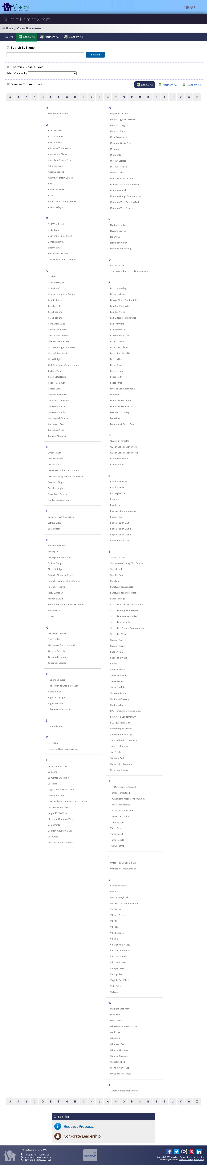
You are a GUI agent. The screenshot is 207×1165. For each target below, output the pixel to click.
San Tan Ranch (117, 575)
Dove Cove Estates (57, 494)
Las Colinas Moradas (58, 807)
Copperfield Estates (57, 394)
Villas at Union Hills (120, 950)
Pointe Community (119, 412)
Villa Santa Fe (117, 933)
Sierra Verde (116, 681)
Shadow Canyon (118, 640)
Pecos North (116, 377)
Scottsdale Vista (118, 634)
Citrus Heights (55, 359)
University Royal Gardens (123, 868)
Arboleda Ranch (56, 166)
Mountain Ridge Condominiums (126, 196)
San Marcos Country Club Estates (126, 563)
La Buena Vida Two (57, 766)
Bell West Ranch (56, 224)
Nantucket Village (119, 225)
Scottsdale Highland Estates (124, 610)
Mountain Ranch (118, 190)
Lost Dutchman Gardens (60, 842)
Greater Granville (57, 651)
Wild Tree (115, 1032)
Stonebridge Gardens (121, 728)
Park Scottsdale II (118, 329)
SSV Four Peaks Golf (120, 722)
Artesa (51, 183)
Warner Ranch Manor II (121, 1008)
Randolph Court (118, 493)
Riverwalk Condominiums (123, 511)
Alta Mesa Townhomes (59, 148)
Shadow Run (116, 652)
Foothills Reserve (56, 587)
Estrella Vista (54, 523)
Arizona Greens (56, 172)
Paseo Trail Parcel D (120, 353)
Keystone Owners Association (63, 749)
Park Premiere (117, 323)
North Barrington (118, 242)
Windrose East (117, 1044)
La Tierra (52, 783)
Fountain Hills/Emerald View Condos (66, 604)
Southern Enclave (119, 705)
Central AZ (26, 36)
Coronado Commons (58, 400)
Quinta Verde (117, 464)
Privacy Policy (198, 1159)
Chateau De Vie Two (58, 341)
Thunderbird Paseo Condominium (127, 798)
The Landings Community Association (67, 801)
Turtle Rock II (116, 834)
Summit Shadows (119, 746)
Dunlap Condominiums (59, 500)
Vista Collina (116, 986)
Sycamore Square (119, 770)
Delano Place (54, 464)
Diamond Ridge (56, 482)
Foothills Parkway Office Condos (64, 581)
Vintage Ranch (117, 974)
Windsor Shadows (119, 1056)
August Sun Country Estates (62, 201)
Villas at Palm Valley (120, 944)
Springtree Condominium (123, 717)
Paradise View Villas (120, 306)
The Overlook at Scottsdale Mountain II (130, 271)
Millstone (114, 149)
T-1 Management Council (123, 787)
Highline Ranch (55, 703)
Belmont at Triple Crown (60, 236)
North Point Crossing (120, 248)
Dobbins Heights (56, 488)
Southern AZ (73, 36)
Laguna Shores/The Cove (61, 789)
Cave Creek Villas (56, 323)
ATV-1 (51, 195)
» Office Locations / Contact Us (34, 1150)
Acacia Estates (55, 130)
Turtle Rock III (117, 840)
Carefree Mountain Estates (61, 294)
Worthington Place (119, 1067)
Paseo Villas (116, 359)
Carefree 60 (54, 288)
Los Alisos (53, 836)
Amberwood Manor (57, 154)
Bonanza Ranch (56, 241)
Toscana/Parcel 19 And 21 (122, 810)
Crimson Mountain (57, 436)
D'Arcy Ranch (54, 452)
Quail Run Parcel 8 (119, 441)
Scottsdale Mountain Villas (123, 616)
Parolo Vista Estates (120, 335)
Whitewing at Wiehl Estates (124, 1026)
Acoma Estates (55, 136)
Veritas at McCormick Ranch (124, 903)
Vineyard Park (117, 968)
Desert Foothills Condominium (63, 470)
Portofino (115, 418)
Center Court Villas (57, 329)
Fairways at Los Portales (59, 557)
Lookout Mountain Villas (60, 830)
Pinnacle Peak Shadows (121, 406)
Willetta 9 (115, 1038)
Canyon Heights (56, 282)
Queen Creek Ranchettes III (124, 452)
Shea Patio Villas (118, 657)
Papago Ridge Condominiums (125, 300)
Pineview (114, 394)
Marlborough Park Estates (122, 119)
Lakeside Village (56, 795)
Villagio (114, 938)
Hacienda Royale (56, 680)
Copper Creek (54, 388)
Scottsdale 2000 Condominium (126, 604)
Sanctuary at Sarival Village (124, 592)
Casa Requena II (56, 317)
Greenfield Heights (57, 657)
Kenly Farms (54, 743)
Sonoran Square (118, 693)
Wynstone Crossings (120, 1073)
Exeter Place (54, 528)
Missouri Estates (118, 160)
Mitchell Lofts (117, 172)
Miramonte (115, 155)
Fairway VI (53, 551)
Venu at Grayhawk (119, 897)
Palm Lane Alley (118, 288)
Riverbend (115, 505)
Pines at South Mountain (122, 388)
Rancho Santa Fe (118, 481)
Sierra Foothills (117, 669)
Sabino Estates (117, 557)
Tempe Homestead (120, 793)
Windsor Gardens (119, 1050)
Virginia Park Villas (119, 980)
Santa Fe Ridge (117, 598)
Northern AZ (49, 36)
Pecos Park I (116, 382)
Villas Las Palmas (118, 956)
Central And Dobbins (58, 335)
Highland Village (56, 697)
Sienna (113, 663)
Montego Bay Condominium (124, 184)
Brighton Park (54, 247)
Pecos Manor (116, 371)
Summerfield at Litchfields (123, 740)
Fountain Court (55, 598)
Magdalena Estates (119, 113)
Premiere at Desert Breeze (123, 424)
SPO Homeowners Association (125, 711)
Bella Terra (53, 230)
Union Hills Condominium (123, 862)
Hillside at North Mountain (61, 709)
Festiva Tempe (55, 563)
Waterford (115, 1014)
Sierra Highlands (118, 675)
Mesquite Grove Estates (122, 143)
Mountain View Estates (121, 208)
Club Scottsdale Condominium (63, 365)
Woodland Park (117, 1062)
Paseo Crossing (117, 341)
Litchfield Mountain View (60, 819)
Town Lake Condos (119, 816)
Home (9, 28)
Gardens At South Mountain (62, 645)
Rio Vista (114, 499)
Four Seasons (54, 610)
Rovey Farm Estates (120, 540)
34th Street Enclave (58, 113)
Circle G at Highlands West (61, 347)
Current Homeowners (29, 28)
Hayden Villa (54, 691)
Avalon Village (55, 207)
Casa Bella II (54, 306)
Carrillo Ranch (55, 300)
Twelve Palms (117, 846)
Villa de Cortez (117, 915)
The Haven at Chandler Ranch (63, 685)
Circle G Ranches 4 (57, 353)
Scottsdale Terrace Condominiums (127, 628)
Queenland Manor (119, 458)
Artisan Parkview (56, 189)
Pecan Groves (117, 365)
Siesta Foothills (117, 687)
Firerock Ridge (55, 569)
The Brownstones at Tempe (62, 259)
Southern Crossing (119, 699)
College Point (55, 371)
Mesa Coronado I (118, 137)
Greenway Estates (57, 663)
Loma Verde (54, 825)
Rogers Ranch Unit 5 (120, 534)
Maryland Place (117, 131)
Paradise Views (117, 312)
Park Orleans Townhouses (123, 317)
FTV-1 (51, 616)
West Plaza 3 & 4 (118, 1020)
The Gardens (54, 639)
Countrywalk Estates (58, 418)
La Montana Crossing (58, 777)
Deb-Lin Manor (55, 458)
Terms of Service (186, 1159)
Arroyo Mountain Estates (60, 177)
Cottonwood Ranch (57, 406)
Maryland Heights (119, 125)
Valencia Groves (118, 885)
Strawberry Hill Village (121, 734)
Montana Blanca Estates (122, 178)
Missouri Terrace (118, 166)
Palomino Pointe (118, 294)
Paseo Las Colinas (119, 347)
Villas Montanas (118, 962)
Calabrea (52, 276)
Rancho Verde (117, 487)
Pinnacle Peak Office (120, 400)
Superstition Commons (121, 764)
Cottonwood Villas (57, 412)
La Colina (52, 772)
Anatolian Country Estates (61, 160)
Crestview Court (56, 430)
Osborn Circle (117, 265)
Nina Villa (115, 237)
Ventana (114, 891)
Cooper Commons (57, 382)
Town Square (117, 822)
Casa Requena (55, 312)
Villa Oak (114, 927)
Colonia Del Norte (57, 377)
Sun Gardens (116, 752)
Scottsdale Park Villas (120, 622)
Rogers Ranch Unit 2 (120, 528)
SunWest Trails (117, 758)
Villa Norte (115, 921)
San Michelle (116, 569)
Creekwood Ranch (57, 424)
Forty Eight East (55, 592)
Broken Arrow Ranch (58, 253)
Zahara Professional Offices (124, 1090)
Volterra (114, 992)
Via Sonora (115, 909)
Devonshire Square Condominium (65, 476)
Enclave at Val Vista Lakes (61, 517)
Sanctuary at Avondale (121, 587)
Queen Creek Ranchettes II (123, 446)
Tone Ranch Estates (120, 804)
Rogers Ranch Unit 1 (120, 523)
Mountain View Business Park (124, 202)
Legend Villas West (57, 813)
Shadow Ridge (117, 646)
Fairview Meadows (57, 545)
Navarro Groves (118, 231)
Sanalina (114, 581)
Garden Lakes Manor (58, 633)
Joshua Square (55, 726)
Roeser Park (116, 517)
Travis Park (115, 828)
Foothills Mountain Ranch (60, 575)
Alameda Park (55, 142)
